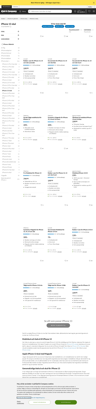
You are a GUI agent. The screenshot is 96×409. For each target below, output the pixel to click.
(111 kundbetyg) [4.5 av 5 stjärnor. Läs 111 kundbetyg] (85, 229)
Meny (22, 11)
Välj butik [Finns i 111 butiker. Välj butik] (84, 81)
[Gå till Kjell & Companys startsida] (9, 11)
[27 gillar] (66, 258)
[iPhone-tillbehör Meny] (19, 16)
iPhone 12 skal (26, 347)
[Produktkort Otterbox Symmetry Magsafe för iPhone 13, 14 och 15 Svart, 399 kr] (58, 99)
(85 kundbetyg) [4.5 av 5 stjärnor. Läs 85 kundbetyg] (36, 119)
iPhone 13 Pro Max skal (78, 343)
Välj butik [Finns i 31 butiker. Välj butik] (84, 305)
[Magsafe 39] (10, 173)
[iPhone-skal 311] (10, 59)
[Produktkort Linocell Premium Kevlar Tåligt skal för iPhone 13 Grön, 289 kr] (34, 267)
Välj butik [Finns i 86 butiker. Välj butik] (35, 81)
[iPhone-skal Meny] (29, 16)
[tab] (6, 6)
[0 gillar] (91, 146)
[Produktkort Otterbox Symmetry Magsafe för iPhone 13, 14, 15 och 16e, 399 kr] (34, 211)
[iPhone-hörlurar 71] (10, 51)
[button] (10, 24)
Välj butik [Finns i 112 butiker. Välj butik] (60, 193)
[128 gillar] (66, 34)
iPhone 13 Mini (70, 23)
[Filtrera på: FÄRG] (10, 29)
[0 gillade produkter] (89, 11)
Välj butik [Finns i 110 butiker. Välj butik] (84, 249)
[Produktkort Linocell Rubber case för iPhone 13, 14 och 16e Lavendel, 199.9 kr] (34, 42)
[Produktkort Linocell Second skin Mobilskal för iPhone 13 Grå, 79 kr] (58, 211)
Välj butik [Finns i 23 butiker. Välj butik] (35, 305)
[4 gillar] (66, 90)
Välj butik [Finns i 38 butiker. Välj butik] (35, 137)
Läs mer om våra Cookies (24, 397)
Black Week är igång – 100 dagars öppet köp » (46, 2)
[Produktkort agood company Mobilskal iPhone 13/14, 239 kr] (83, 154)
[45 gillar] (41, 34)
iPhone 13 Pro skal (72, 341)
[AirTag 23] (10, 45)
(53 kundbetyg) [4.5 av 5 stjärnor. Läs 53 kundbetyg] (36, 285)
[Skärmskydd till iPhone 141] (10, 177)
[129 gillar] (66, 146)
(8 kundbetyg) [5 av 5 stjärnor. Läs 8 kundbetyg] (35, 231)
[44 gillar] (90, 34)
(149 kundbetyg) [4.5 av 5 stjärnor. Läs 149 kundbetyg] (36, 62)
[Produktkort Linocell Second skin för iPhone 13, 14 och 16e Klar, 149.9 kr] (58, 42)
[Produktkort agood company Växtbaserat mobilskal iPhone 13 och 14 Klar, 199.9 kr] (83, 99)
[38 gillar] (90, 202)
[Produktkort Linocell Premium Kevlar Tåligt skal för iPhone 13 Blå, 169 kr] (58, 267)
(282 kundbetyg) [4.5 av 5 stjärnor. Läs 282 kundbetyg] (61, 62)
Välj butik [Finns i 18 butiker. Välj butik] (59, 249)
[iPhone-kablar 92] (10, 53)
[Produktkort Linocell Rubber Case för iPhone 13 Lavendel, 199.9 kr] (83, 267)
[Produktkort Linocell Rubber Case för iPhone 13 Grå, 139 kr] (83, 211)
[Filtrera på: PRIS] (10, 33)
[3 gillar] (91, 90)
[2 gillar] (42, 202)
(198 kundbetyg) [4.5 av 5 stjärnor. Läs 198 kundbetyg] (61, 119)
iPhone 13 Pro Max (48, 23)
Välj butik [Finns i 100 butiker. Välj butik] (36, 249)
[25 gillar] (41, 258)
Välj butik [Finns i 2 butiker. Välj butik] (59, 305)
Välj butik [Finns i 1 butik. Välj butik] (33, 193)
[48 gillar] (41, 90)
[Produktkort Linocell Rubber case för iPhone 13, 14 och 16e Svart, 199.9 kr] (58, 154)
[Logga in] (79, 11)
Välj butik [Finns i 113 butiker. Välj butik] (60, 81)
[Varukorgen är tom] (94, 11)
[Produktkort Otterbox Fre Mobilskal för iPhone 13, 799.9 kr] (34, 154)
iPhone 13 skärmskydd (69, 345)
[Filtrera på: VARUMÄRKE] (10, 36)
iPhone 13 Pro (59, 23)
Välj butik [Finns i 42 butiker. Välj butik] (84, 193)
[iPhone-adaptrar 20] (10, 48)
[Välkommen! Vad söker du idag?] (51, 11)
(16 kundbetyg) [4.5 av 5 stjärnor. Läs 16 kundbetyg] (36, 173)
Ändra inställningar (20, 402)
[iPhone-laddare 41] (10, 56)
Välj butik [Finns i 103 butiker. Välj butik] (60, 137)
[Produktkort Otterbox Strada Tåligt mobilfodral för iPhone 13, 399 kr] (34, 99)
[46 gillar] (41, 146)
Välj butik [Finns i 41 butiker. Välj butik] (84, 137)
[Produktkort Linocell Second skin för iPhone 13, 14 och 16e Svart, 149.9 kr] (83, 42)
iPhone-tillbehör (7, 42)
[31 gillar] (66, 202)
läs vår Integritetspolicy (38, 397)
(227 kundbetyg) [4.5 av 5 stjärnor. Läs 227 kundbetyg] (61, 231)
